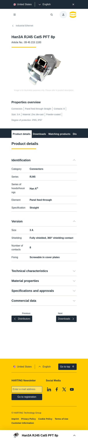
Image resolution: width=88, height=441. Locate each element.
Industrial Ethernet (22, 25)
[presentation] (44, 4)
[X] (64, 389)
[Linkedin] (49, 389)
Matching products (59, 134)
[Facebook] (57, 389)
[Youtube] (72, 389)
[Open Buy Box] (44, 435)
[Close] (73, 4)
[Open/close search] (52, 15)
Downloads (39, 134)
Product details (22, 134)
